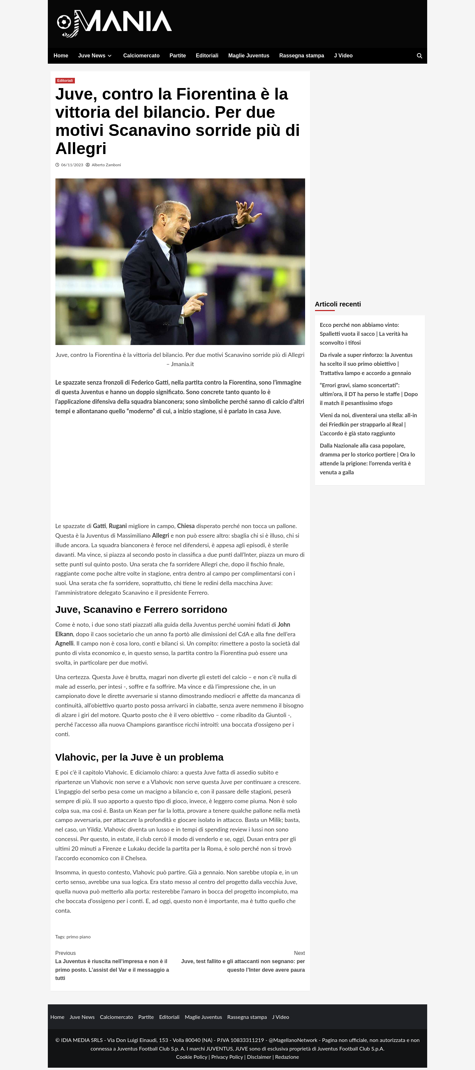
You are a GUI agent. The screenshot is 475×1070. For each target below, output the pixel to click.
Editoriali (207, 55)
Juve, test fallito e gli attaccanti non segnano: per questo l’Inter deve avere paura (242, 963)
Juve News (95, 55)
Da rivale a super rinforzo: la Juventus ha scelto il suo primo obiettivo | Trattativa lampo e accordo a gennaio (366, 366)
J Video (343, 55)
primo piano (79, 939)
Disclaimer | (261, 1059)
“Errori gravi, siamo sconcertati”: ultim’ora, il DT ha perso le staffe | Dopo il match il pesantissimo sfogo (369, 396)
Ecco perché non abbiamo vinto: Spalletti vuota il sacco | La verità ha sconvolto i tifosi (364, 336)
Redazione (287, 1059)
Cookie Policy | (193, 1059)
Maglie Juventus (248, 55)
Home (61, 55)
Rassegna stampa (301, 55)
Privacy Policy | (229, 1059)
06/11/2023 (72, 167)
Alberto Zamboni (106, 167)
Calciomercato (141, 55)
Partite (178, 55)
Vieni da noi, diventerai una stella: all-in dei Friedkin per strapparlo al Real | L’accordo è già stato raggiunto (368, 426)
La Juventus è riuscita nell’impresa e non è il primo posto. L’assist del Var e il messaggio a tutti (117, 967)
